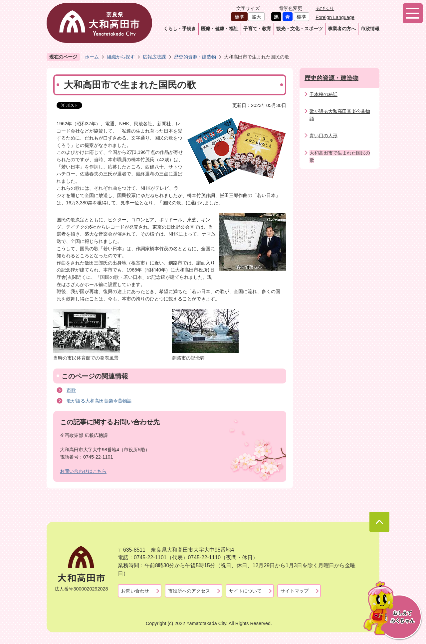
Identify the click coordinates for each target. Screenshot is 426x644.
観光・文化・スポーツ (299, 28)
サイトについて (245, 590)
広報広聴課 (154, 56)
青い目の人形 (323, 135)
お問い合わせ (135, 590)
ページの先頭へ (379, 522)
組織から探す (121, 56)
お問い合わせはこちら (83, 471)
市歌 (71, 390)
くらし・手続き (179, 28)
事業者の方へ (342, 28)
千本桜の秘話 (323, 94)
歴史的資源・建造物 (195, 56)
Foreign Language (335, 17)
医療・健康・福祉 (219, 28)
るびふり (325, 8)
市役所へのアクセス (189, 590)
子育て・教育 (257, 28)
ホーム (92, 56)
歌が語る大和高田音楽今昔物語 (99, 400)
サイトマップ (295, 590)
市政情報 (370, 28)
